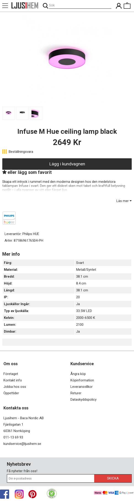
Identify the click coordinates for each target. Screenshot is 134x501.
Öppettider (11, 393)
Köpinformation (82, 380)
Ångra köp (78, 374)
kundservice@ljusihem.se (22, 444)
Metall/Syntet (86, 270)
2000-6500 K (85, 318)
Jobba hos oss (14, 387)
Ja (78, 304)
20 (78, 297)
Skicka (113, 478)
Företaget (10, 374)
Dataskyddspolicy (83, 399)
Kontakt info (12, 380)
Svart (80, 263)
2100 (79, 325)
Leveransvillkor (81, 387)
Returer (75, 393)
